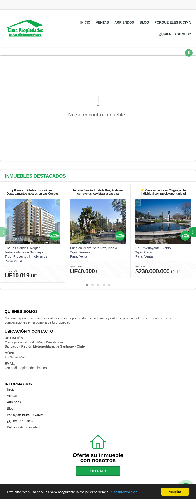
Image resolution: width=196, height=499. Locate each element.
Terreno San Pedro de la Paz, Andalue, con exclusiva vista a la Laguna (98, 191)
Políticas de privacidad (23, 427)
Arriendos (124, 22)
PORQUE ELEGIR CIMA (173, 22)
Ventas (102, 22)
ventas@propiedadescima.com (27, 368)
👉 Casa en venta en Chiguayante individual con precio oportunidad (163, 191)
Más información (123, 492)
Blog (144, 22)
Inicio (85, 22)
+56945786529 (16, 357)
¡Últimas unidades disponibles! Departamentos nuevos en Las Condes (33, 191)
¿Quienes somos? (175, 34)
